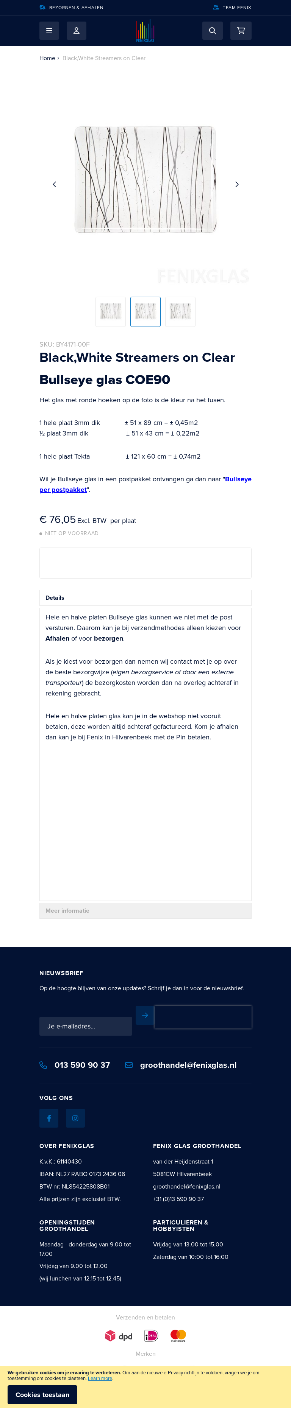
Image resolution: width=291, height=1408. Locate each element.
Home (47, 58)
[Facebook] (48, 1118)
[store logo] (145, 30)
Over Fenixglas (66, 1146)
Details (54, 597)
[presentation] (203, 1017)
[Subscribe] (145, 1015)
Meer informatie (67, 910)
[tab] (145, 598)
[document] (145, 1387)
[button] (49, 31)
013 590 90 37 (74, 1065)
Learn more (100, 1378)
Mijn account (76, 31)
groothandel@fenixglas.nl (181, 1065)
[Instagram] (75, 1118)
